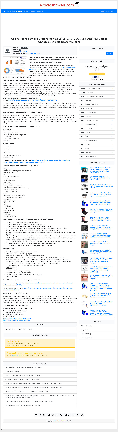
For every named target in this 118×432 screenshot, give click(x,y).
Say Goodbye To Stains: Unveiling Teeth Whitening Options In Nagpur (101, 277)
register (20, 355)
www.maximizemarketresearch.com (17, 320)
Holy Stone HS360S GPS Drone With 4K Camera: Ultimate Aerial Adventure (101, 186)
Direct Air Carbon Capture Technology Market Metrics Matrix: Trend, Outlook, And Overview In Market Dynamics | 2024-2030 (101, 287)
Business (90, 92)
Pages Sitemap (86, 334)
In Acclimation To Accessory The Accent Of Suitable (22, 379)
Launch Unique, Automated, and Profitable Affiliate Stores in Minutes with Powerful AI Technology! (101, 269)
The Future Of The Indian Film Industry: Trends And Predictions (26, 391)
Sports (87, 148)
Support (40, 11)
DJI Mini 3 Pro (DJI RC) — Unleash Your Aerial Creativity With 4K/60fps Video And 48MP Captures (101, 261)
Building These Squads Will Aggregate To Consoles (22, 405)
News (88, 132)
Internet (89, 128)
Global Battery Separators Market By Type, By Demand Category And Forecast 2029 (33, 387)
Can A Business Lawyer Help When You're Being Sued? (23, 367)
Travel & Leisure (90, 156)
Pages (32, 11)
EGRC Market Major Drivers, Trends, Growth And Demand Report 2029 (29, 401)
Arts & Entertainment (32, 53)
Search (109, 53)
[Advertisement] (59, 24)
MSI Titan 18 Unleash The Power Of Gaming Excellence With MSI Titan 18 (101, 210)
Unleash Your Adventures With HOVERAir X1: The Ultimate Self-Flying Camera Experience (101, 194)
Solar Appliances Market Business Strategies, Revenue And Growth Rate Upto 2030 (100, 235)
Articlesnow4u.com (60, 421)
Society (87, 144)
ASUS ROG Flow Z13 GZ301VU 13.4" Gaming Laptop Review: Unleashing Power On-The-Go (100, 219)
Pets (86, 136)
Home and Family (91, 124)
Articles (19, 11)
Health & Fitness (92, 120)
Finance (89, 108)
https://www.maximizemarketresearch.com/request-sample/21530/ (32, 100)
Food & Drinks (91, 112)
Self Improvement (91, 140)
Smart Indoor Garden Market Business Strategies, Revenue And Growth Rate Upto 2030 (100, 202)
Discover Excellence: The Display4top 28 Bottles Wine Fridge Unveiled (100, 178)
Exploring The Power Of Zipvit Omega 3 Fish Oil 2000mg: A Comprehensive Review (100, 295)
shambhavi (23, 51)
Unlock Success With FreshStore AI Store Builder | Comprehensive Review (101, 303)
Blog (26, 11)
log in (13, 355)
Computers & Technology (94, 96)
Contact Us (11, 11)
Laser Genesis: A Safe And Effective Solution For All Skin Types (100, 243)
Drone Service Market (12, 371)
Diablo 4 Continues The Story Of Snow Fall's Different (23, 375)
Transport (89, 152)
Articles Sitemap (86, 326)
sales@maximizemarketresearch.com (18, 318)
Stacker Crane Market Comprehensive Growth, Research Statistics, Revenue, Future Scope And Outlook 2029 (101, 312)
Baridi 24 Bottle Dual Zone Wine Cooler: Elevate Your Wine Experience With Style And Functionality (101, 170)
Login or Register (107, 11)
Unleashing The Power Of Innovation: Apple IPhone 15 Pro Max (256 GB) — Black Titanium (101, 227)
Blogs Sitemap (86, 330)
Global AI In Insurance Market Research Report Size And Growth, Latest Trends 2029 (33, 383)
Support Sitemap (86, 338)
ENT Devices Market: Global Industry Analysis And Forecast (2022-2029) (101, 251)
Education (88, 100)
